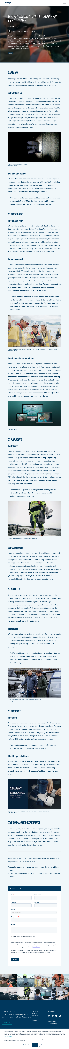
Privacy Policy (8, 1036)
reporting (15, 373)
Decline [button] (42, 1044)
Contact (55, 3)
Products (34, 1013)
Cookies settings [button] (27, 1044)
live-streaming (55, 370)
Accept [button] (35, 1044)
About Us (34, 1018)
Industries (35, 1015)
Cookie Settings (52, 1023)
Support (34, 1020)
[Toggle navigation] (64, 2)
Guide (10, 53)
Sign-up (7, 1022)
